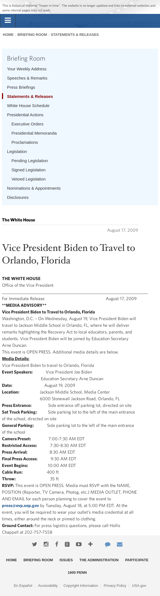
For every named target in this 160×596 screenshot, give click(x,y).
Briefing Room (32, 35)
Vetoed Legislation (28, 179)
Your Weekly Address (26, 68)
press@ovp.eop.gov (20, 505)
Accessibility (48, 585)
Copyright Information (80, 585)
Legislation (17, 151)
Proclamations (24, 142)
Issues (66, 560)
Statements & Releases (75, 35)
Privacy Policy (115, 585)
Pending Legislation (29, 160)
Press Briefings (21, 87)
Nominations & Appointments (34, 188)
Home (8, 35)
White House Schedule (28, 105)
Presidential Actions (25, 114)
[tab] (8, 20)
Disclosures (18, 197)
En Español (23, 585)
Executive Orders (27, 124)
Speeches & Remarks (27, 78)
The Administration (99, 560)
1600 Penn (77, 572)
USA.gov (139, 585)
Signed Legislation (28, 169)
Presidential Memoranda (34, 133)
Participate (137, 560)
